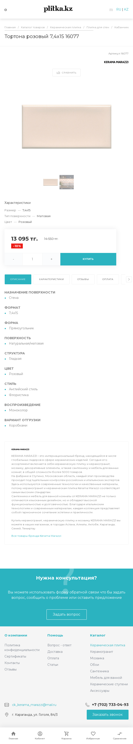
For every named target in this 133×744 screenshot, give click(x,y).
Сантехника (99, 671)
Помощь (55, 635)
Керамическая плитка (107, 645)
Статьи (52, 665)
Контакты (12, 663)
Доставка (55, 652)
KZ (126, 9)
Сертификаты (15, 656)
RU (118, 9)
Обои (94, 665)
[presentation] (129, 279)
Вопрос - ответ (59, 645)
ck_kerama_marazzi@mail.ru (34, 705)
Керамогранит (101, 652)
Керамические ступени (109, 684)
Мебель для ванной (106, 678)
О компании (15, 635)
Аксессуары (99, 691)
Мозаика (97, 658)
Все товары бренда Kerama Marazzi (36, 548)
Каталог (98, 635)
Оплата (53, 658)
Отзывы (10, 669)
